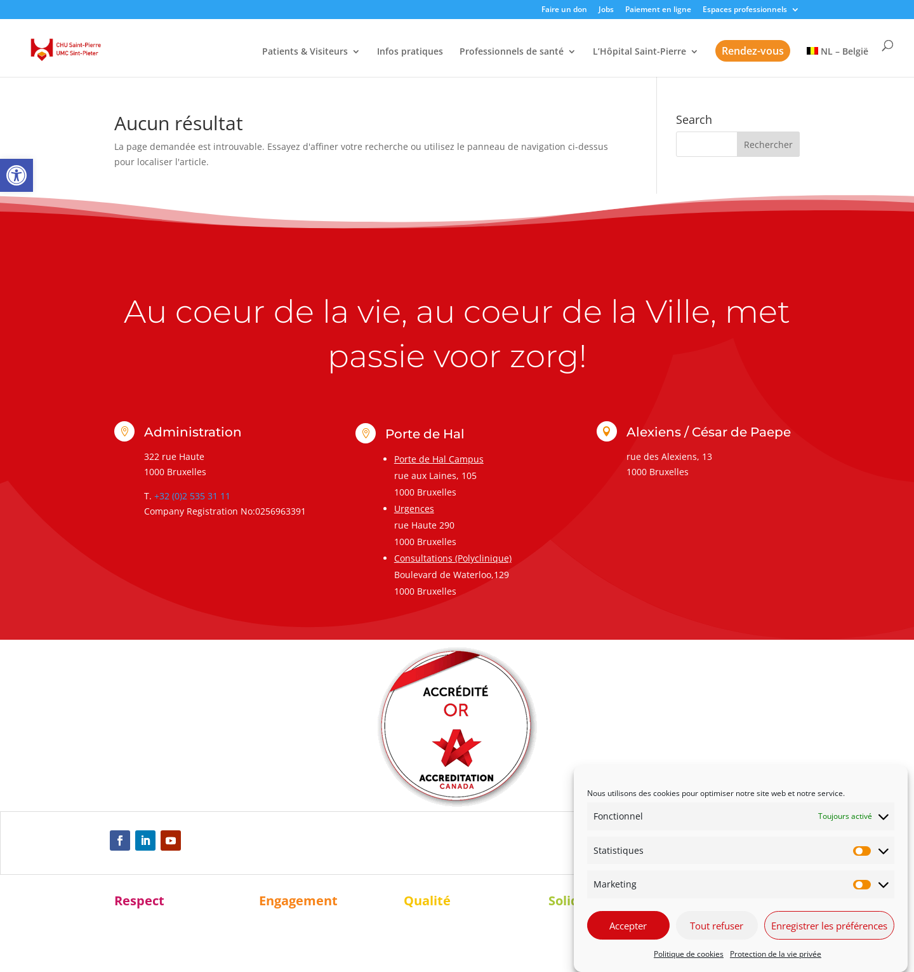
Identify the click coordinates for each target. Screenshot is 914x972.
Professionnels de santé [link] (512, 52)
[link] (16, 175)
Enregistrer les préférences (829, 925)
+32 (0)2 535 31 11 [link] (192, 496)
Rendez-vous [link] (753, 51)
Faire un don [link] (564, 10)
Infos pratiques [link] (410, 52)
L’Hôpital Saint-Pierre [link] (639, 52)
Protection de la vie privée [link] (775, 953)
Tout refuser (716, 925)
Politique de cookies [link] (689, 953)
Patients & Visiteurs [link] (305, 52)
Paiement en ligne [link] (658, 10)
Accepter (628, 925)
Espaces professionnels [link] (745, 10)
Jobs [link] (606, 10)
